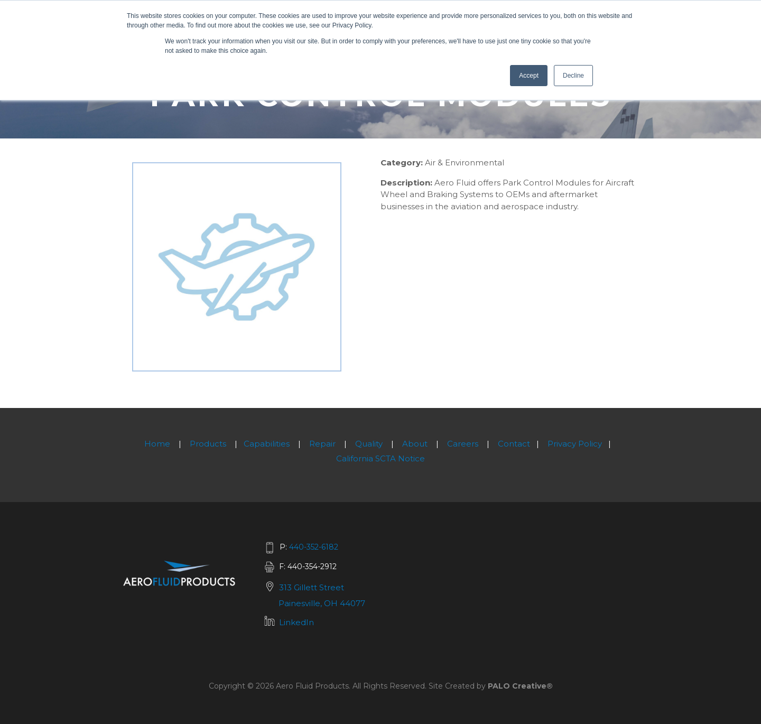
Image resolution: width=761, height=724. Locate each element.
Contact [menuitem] (514, 444)
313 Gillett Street (311, 587)
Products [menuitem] (208, 444)
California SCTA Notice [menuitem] (380, 458)
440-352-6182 (313, 547)
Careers (462, 444)
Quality (369, 444)
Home (157, 444)
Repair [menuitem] (322, 444)
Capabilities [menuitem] (267, 444)
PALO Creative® (520, 686)
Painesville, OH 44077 (322, 603)
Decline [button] (573, 75)
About (415, 444)
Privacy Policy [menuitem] (574, 444)
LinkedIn (296, 622)
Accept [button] (529, 75)
